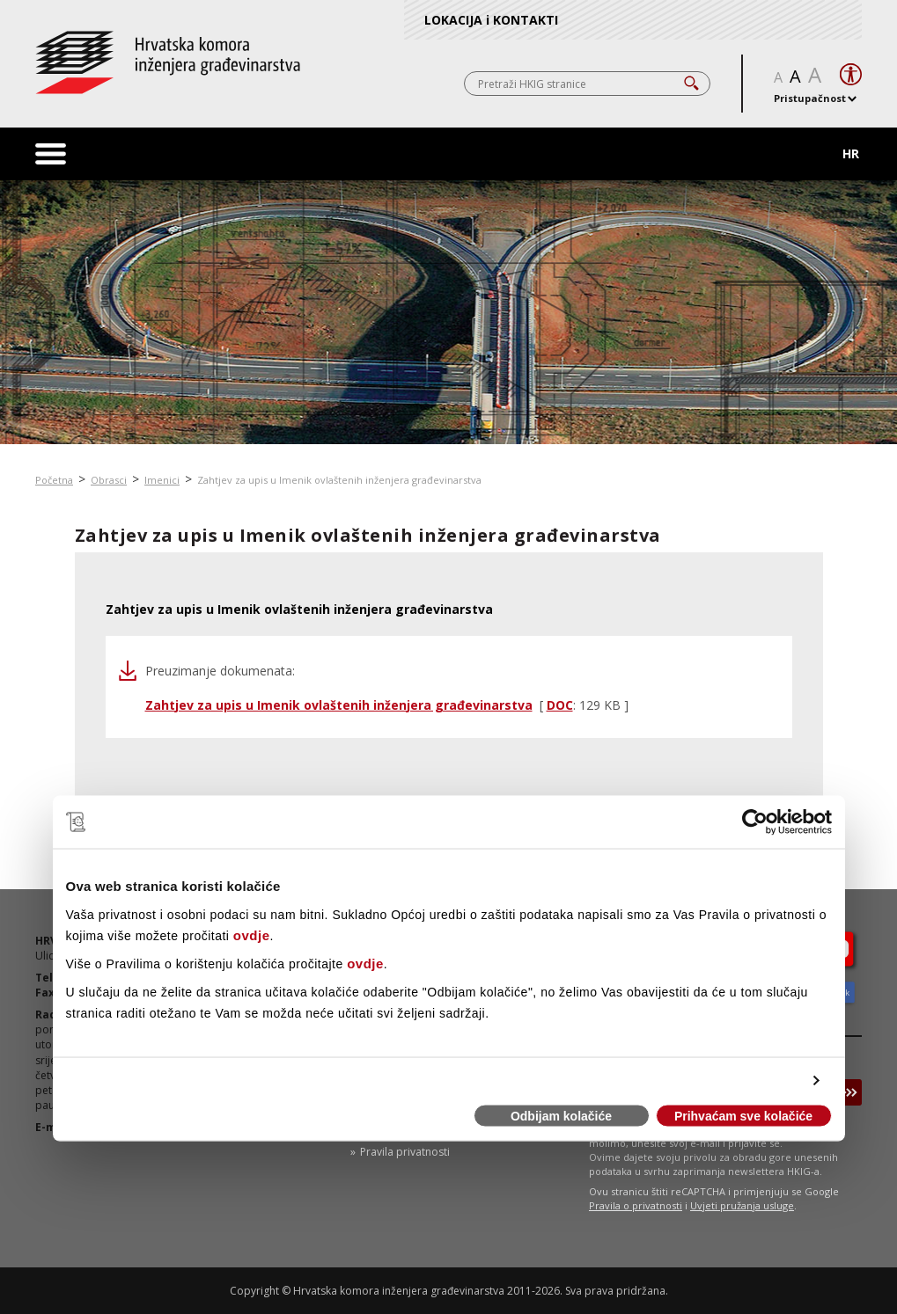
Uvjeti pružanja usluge (742, 1205)
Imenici (162, 479)
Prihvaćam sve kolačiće (743, 1116)
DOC (560, 705)
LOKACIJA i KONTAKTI (491, 19)
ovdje (251, 934)
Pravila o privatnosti (635, 1205)
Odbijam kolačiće (561, 1116)
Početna (54, 479)
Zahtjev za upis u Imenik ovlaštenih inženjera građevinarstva (339, 479)
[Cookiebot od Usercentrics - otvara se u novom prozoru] (755, 822)
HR (850, 153)
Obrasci (109, 479)
